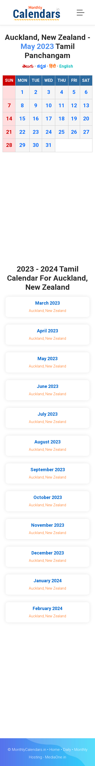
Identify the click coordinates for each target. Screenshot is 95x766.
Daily (67, 749)
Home (54, 749)
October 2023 (47, 497)
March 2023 (47, 303)
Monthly (80, 749)
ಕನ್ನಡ (41, 66)
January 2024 (47, 580)
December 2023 (47, 553)
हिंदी (52, 66)
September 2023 (47, 469)
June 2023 (47, 386)
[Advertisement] (47, 209)
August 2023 (47, 441)
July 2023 (47, 414)
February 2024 (47, 608)
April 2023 (47, 330)
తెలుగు (27, 66)
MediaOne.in (55, 757)
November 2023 (47, 525)
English (66, 66)
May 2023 (47, 358)
